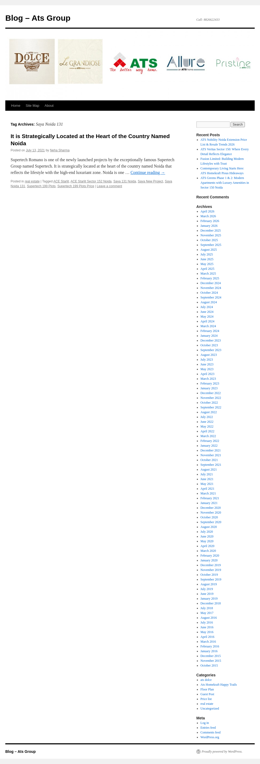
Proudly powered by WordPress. (222, 751)
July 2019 (207, 589)
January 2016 (209, 651)
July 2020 (207, 531)
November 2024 (211, 288)
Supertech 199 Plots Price (75, 186)
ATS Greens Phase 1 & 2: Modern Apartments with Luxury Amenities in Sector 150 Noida (225, 182)
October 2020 (209, 517)
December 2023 (211, 340)
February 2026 (210, 221)
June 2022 (207, 422)
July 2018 (207, 608)
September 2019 (211, 579)
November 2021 (211, 455)
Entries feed (208, 727)
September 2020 (211, 522)
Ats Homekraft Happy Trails (219, 684)
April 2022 (207, 431)
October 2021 (209, 460)
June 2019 (207, 594)
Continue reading (148, 172)
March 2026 (208, 216)
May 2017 (207, 613)
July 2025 (207, 254)
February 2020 (210, 555)
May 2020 (207, 541)
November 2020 (211, 512)
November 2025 (211, 235)
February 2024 (210, 331)
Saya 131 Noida (124, 181)
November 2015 (211, 661)
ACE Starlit (61, 181)
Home (15, 106)
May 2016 (207, 632)
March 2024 (208, 326)
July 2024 (207, 307)
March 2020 (208, 551)
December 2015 (211, 656)
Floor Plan (207, 689)
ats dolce (206, 680)
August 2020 (209, 527)
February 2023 (210, 383)
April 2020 (207, 546)
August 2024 (209, 302)
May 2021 (207, 484)
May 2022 (207, 426)
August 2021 (209, 469)
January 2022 (209, 445)
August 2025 (209, 249)
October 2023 (209, 345)
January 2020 (209, 560)
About (49, 106)
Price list (206, 699)
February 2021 (210, 498)
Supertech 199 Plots (41, 186)
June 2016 (207, 627)
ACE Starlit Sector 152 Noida (91, 181)
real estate (32, 181)
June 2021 (207, 479)
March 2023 (208, 379)
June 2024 (207, 312)
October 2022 (209, 402)
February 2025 (210, 278)
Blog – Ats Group (38, 18)
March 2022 (208, 436)
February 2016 (210, 646)
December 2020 (211, 508)
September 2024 (211, 297)
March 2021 (208, 493)
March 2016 (208, 641)
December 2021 (211, 450)
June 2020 (207, 536)
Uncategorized (210, 708)
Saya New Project (150, 181)
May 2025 (207, 264)
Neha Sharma (60, 150)
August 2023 (209, 355)
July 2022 (207, 417)
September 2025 (211, 245)
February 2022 (210, 441)
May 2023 (207, 369)
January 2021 (209, 503)
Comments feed (211, 732)
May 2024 (207, 316)
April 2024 (207, 321)
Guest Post (207, 694)
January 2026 (209, 226)
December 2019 (211, 565)
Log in (205, 723)
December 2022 (211, 393)
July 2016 (207, 622)
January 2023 (209, 388)
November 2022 (211, 398)
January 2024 (209, 336)
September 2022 (211, 407)
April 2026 (207, 211)
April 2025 (207, 269)
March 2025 (208, 273)
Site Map (32, 106)
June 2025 (207, 259)
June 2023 (207, 364)
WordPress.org (210, 737)
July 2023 (207, 359)
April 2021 (207, 488)
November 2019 (211, 570)
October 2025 (209, 240)
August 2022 (209, 412)
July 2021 (207, 474)
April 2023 (207, 374)
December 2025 (211, 230)
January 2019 (209, 598)
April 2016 (207, 637)
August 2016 (209, 618)
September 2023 (211, 350)
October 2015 (209, 665)
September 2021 (211, 465)
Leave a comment (109, 186)
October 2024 (209, 292)
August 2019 (209, 584)
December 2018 (211, 603)
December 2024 (211, 283)
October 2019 (209, 575)
